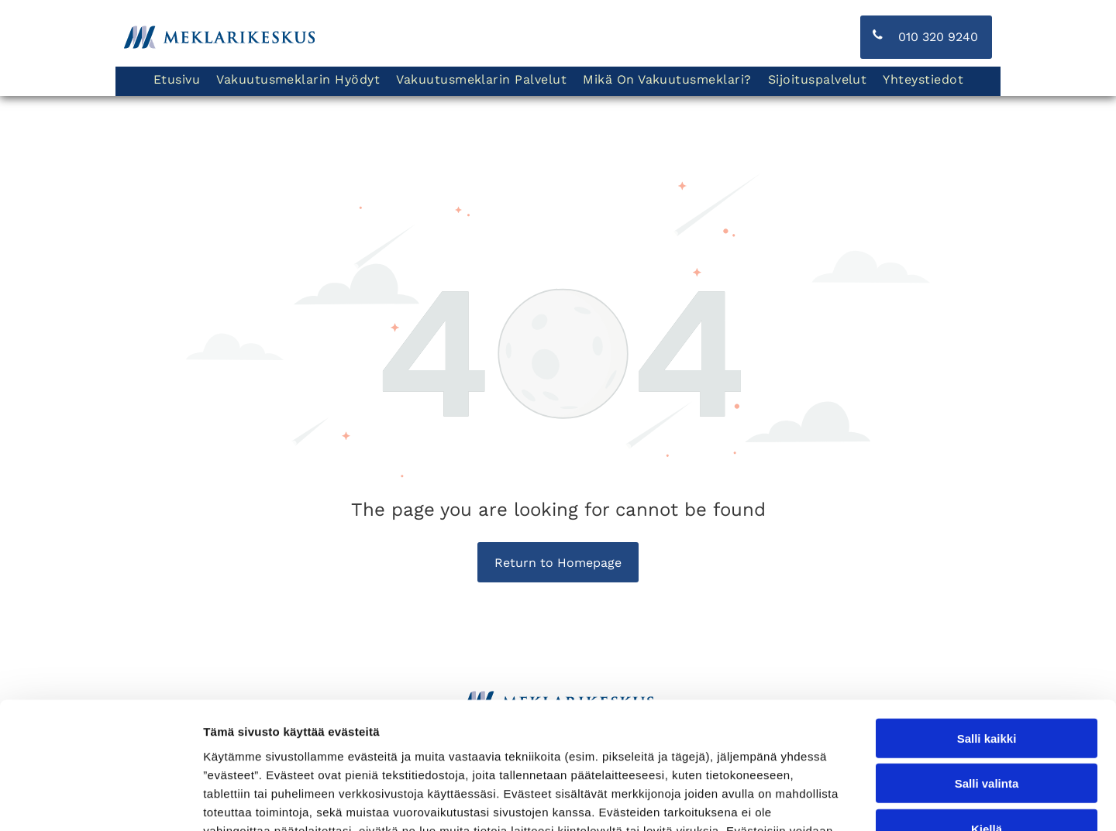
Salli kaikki (987, 627)
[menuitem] (176, 81)
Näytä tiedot (829, 800)
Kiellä (986, 717)
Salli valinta (987, 672)
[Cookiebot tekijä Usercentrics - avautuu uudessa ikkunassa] (100, 800)
